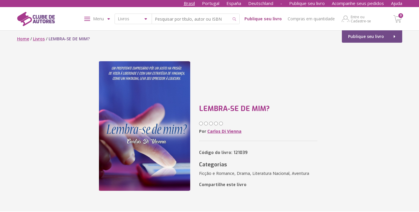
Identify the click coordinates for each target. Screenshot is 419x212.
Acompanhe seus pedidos (358, 3)
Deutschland (260, 3)
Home (23, 39)
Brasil (189, 3)
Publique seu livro (307, 3)
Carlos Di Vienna (224, 131)
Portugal (210, 3)
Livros (39, 39)
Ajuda (396, 3)
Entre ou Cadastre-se (361, 18)
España (233, 3)
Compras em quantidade (311, 18)
